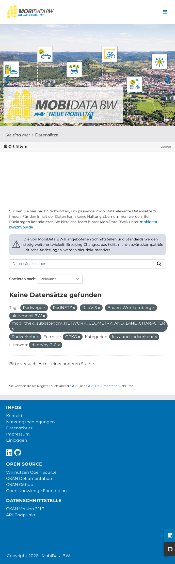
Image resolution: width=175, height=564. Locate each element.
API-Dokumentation (104, 386)
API (75, 386)
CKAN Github (19, 484)
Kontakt (14, 415)
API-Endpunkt (21, 514)
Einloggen (16, 440)
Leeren (166, 146)
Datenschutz (19, 428)
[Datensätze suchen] (81, 263)
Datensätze (46, 135)
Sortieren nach (22, 279)
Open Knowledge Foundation (36, 490)
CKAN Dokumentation (29, 478)
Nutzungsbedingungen (30, 421)
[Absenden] (159, 263)
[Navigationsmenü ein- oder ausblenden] (165, 12)
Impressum (18, 434)
